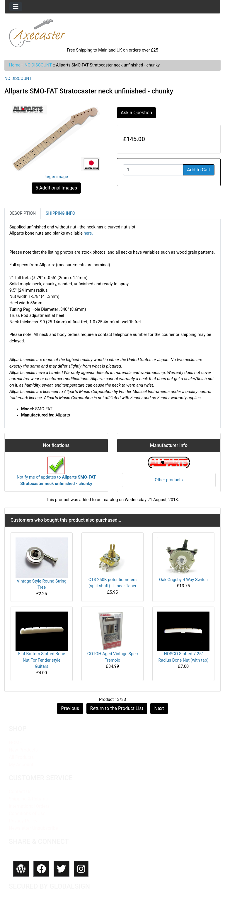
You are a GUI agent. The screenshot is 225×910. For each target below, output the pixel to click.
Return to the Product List (116, 708)
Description (22, 213)
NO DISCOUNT (38, 65)
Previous (70, 708)
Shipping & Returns (28, 799)
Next (159, 708)
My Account (21, 764)
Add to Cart (199, 170)
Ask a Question (136, 112)
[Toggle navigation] (15, 6)
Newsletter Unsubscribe (33, 828)
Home (15, 65)
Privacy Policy (23, 821)
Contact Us (20, 791)
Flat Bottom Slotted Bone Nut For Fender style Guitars (41, 660)
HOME (15, 742)
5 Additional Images (56, 188)
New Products (23, 750)
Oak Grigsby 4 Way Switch (183, 579)
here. (88, 233)
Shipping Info (60, 213)
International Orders (29, 806)
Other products (169, 479)
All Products (21, 757)
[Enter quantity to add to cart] (153, 169)
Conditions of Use (27, 813)
